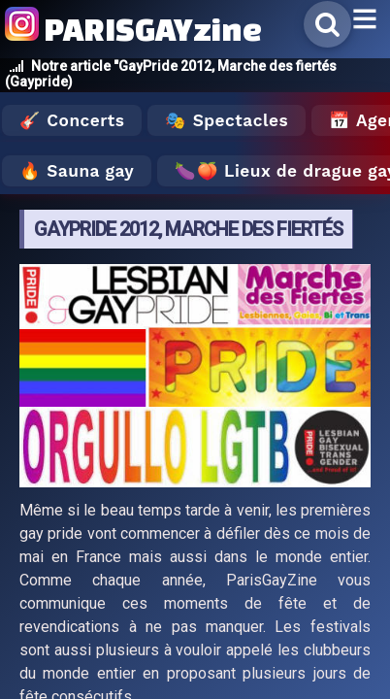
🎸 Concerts (71, 120)
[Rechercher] (327, 24)
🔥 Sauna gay (76, 171)
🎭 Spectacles (226, 120)
